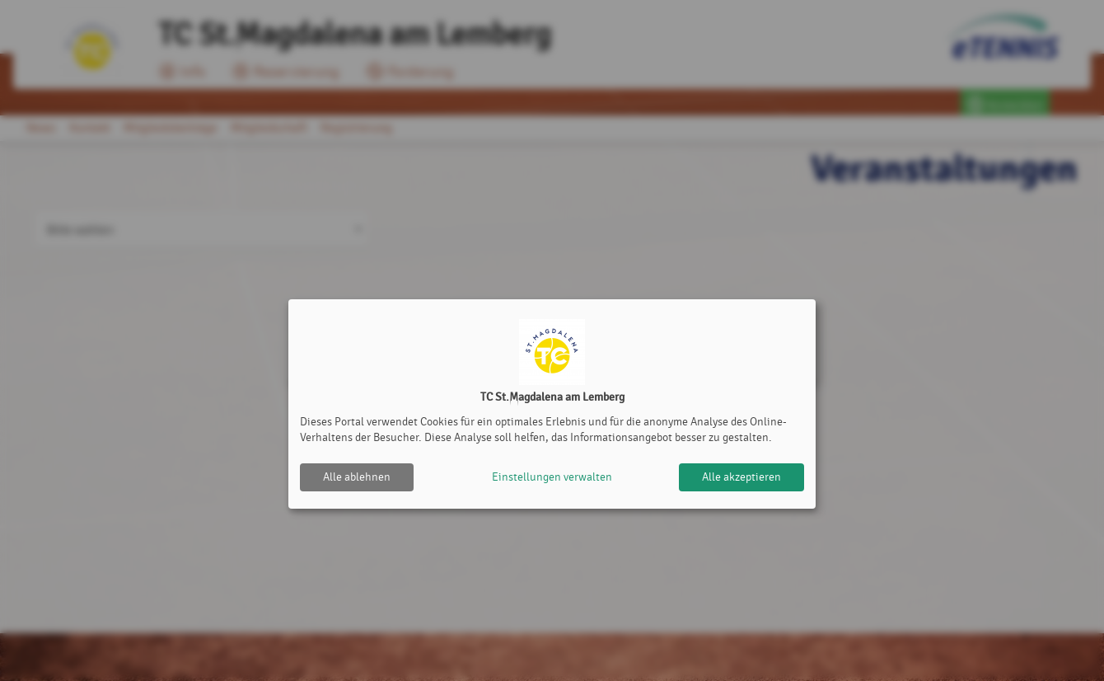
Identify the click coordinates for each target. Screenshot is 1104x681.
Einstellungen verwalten (552, 477)
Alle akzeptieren (741, 477)
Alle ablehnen (357, 477)
